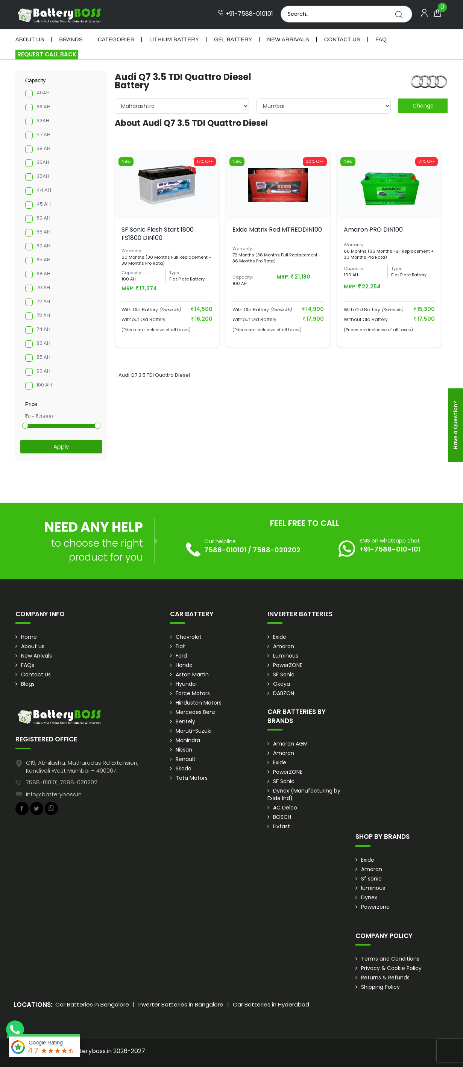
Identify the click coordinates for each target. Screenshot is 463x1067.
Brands (71, 39)
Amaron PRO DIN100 (373, 229)
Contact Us (342, 39)
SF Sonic (283, 674)
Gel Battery (233, 39)
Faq (381, 39)
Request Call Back (46, 54)
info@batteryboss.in (54, 794)
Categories (116, 39)
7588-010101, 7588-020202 (61, 782)
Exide (279, 637)
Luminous (285, 655)
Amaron (283, 646)
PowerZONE (287, 665)
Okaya (281, 684)
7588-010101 (225, 550)
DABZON (283, 693)
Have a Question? (455, 425)
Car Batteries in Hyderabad (271, 1004)
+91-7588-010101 (245, 14)
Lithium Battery (174, 39)
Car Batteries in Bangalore (92, 1004)
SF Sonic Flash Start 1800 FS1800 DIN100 (157, 233)
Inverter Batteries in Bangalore (180, 1004)
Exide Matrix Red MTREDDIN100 (277, 229)
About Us (29, 39)
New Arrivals (288, 39)
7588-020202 (277, 550)
